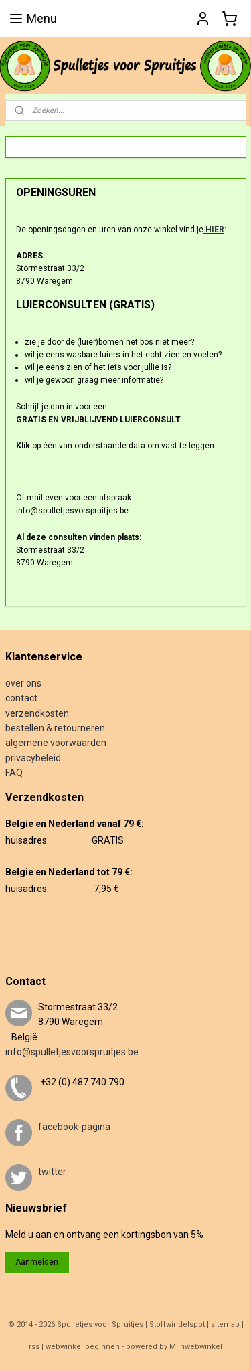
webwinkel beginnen (83, 1346)
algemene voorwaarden (55, 742)
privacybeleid (33, 758)
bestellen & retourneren (55, 728)
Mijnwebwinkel (195, 1346)
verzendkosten (37, 713)
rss (34, 1346)
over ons (23, 683)
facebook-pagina (74, 1126)
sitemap (225, 1324)
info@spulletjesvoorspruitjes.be (72, 1051)
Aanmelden (36, 1262)
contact (21, 698)
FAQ (14, 772)
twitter (52, 1171)
